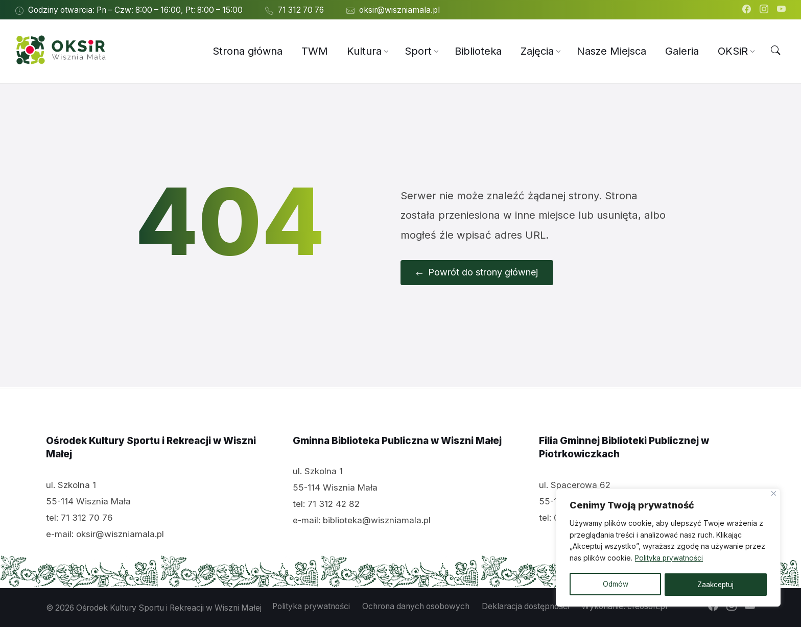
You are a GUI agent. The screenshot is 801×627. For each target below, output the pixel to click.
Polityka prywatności (669, 559)
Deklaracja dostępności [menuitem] (525, 606)
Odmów (615, 584)
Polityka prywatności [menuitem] (311, 606)
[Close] (773, 495)
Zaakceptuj (716, 584)
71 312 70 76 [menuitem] (301, 10)
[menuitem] (247, 51)
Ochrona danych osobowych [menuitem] (415, 606)
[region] (668, 548)
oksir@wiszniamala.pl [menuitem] (399, 10)
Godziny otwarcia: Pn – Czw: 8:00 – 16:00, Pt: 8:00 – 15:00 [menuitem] (135, 10)
